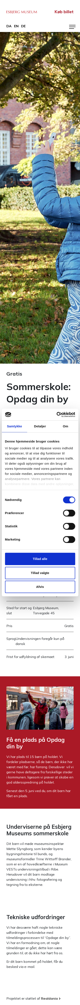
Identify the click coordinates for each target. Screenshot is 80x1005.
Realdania (49, 998)
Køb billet (64, 11)
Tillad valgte (40, 573)
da (9, 26)
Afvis (40, 587)
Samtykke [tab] (14, 426)
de (23, 26)
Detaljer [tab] (40, 426)
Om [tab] (65, 426)
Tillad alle (40, 559)
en (16, 26)
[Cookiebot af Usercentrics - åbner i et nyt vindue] (57, 414)
